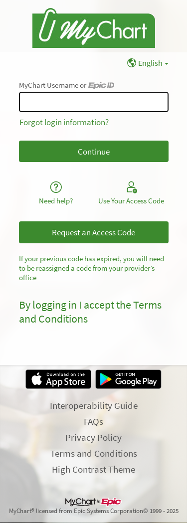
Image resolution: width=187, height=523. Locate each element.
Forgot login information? (64, 122)
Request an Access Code (93, 232)
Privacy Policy (93, 437)
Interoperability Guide (94, 405)
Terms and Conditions (93, 453)
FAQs (93, 421)
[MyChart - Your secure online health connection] (93, 26)
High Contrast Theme (93, 469)
